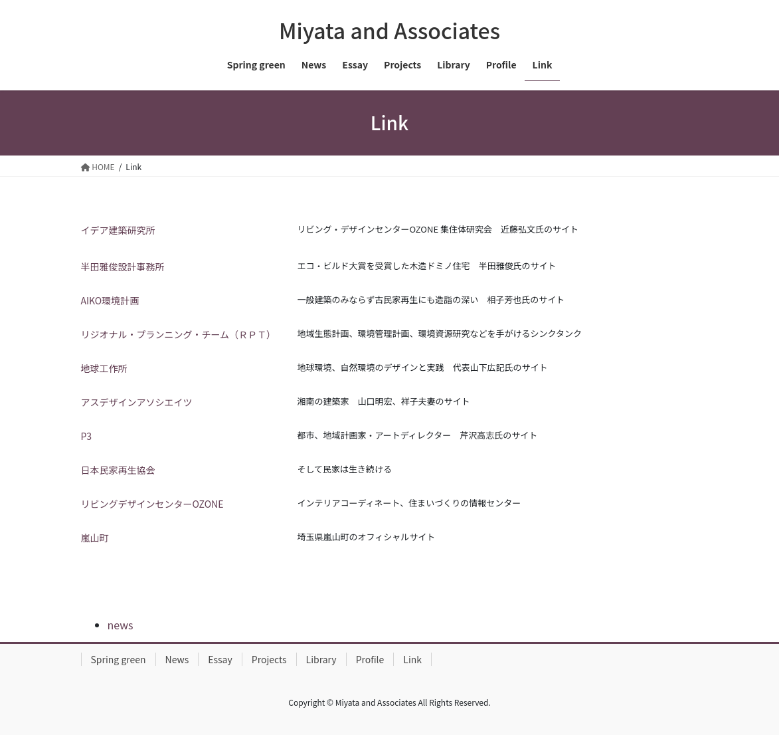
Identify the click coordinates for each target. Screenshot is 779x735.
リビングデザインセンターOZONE (153, 503)
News (177, 659)
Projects (269, 659)
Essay (220, 659)
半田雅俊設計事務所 (123, 266)
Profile (370, 659)
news (120, 625)
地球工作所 (104, 368)
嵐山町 (95, 537)
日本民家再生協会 (118, 469)
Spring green (118, 659)
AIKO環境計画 (110, 300)
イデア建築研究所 (118, 230)
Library (321, 659)
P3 (86, 436)
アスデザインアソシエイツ (137, 402)
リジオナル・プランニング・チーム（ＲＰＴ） (178, 334)
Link (412, 659)
